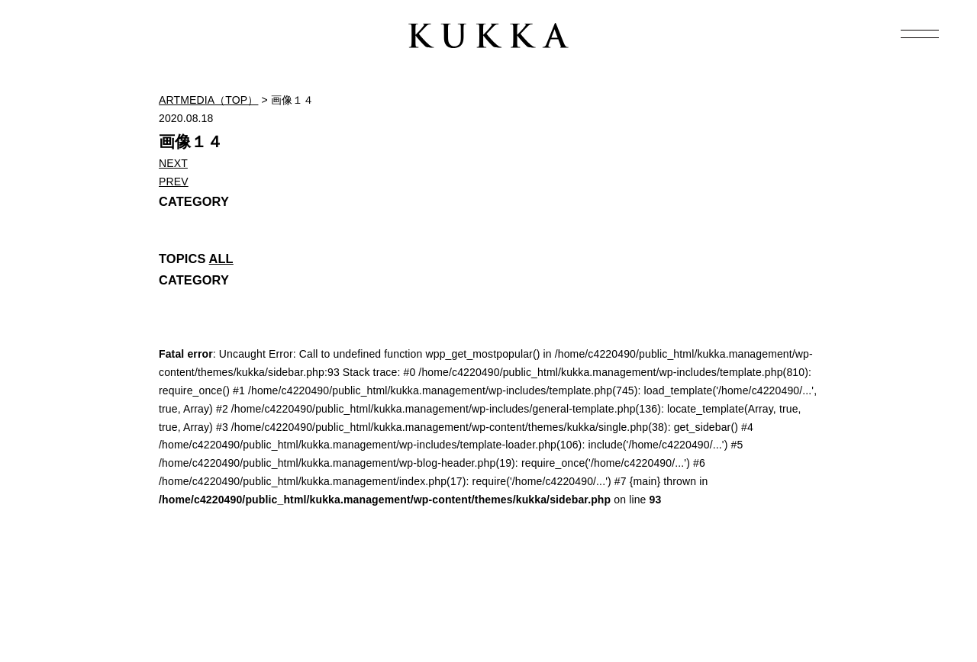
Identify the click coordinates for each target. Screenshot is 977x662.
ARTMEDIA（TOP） (208, 100)
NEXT (173, 163)
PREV (174, 181)
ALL (221, 258)
